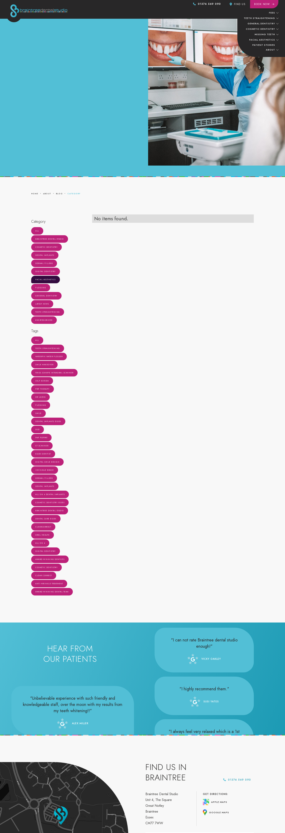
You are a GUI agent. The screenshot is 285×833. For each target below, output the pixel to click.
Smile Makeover (44, 364)
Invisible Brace (44, 470)
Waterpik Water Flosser (49, 356)
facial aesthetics (262, 39)
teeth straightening (259, 18)
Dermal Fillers (44, 263)
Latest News (42, 304)
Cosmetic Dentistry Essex (49, 502)
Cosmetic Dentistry (46, 247)
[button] (274, 12)
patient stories (263, 44)
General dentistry (261, 23)
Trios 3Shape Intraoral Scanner (54, 372)
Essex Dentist (43, 454)
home (34, 193)
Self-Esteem (42, 381)
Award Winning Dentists (49, 559)
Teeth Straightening (47, 312)
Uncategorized (44, 320)
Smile (38, 413)
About (270, 49)
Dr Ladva (40, 397)
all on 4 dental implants (50, 494)
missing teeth (265, 34)
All (37, 231)
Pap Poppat (41, 437)
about (47, 193)
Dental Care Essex (45, 518)
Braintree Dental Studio (49, 239)
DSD (37, 429)
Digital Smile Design (47, 462)
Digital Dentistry (45, 271)
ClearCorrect (43, 527)
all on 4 (40, 543)
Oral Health (42, 535)
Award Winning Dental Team (52, 591)
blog (59, 193)
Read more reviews (70, 678)
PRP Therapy (42, 389)
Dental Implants (44, 255)
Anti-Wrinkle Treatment (49, 583)
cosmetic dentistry (260, 29)
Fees (272, 12)
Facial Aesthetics (45, 279)
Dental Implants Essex (48, 421)
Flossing (40, 287)
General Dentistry (46, 296)
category (73, 193)
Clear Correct (43, 575)
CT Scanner (41, 445)
